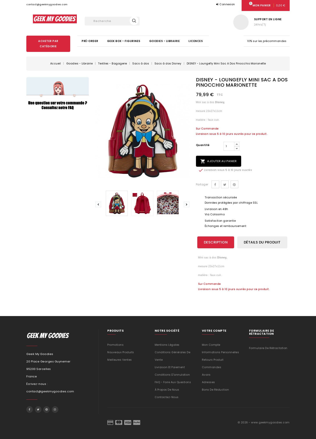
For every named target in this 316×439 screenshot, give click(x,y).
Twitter (38, 409)
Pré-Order (90, 41)
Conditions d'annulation (172, 375)
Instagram (55, 409)
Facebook (29, 409)
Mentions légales (167, 345)
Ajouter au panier (218, 161)
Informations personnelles (220, 352)
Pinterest (234, 184)
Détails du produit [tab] (262, 242)
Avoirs (206, 375)
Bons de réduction (215, 389)
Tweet (225, 184)
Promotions (115, 345)
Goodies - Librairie (164, 41)
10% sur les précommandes (266, 41)
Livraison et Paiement (170, 367)
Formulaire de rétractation (268, 348)
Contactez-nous (167, 397)
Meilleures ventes (119, 360)
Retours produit (213, 360)
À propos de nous (167, 389)
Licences (196, 41)
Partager (215, 184)
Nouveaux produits (120, 352)
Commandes (211, 367)
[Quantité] (228, 146)
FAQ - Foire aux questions (173, 382)
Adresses (208, 382)
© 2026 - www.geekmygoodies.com (264, 422)
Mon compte (211, 345)
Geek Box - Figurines (123, 41)
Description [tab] (216, 242)
